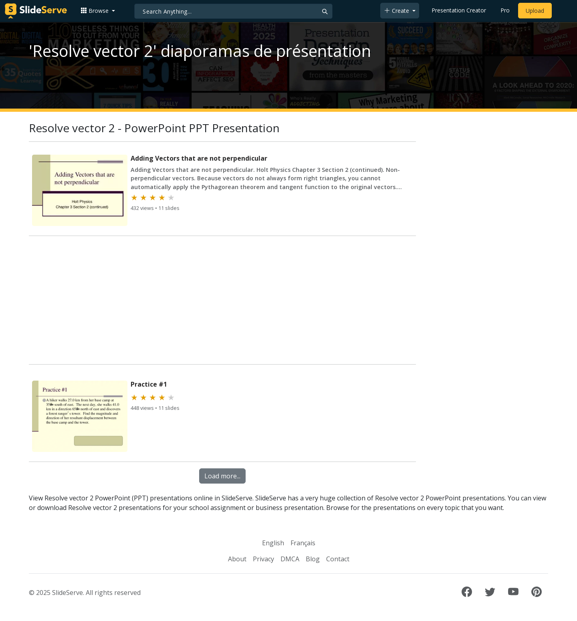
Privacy (263, 558)
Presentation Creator (459, 10)
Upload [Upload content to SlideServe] (535, 10)
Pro (505, 10)
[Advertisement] (222, 302)
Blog (313, 558)
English (273, 542)
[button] (97, 10)
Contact (337, 558)
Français (303, 542)
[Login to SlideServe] (562, 10)
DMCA (289, 558)
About (237, 558)
